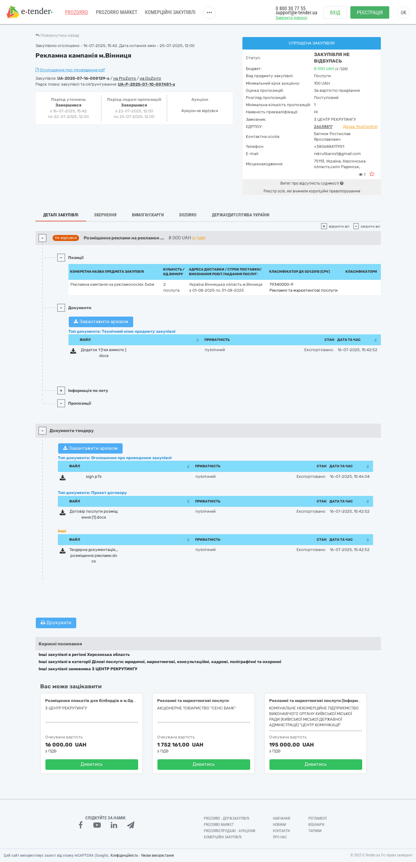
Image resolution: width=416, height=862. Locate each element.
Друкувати (56, 622)
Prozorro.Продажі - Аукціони (229, 831)
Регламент (317, 818)
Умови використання (157, 855)
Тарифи (314, 831)
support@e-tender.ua (296, 13)
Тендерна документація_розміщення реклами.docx (93, 555)
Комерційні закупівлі (170, 12)
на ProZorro (125, 78)
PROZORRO (76, 12)
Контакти (281, 831)
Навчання (281, 818)
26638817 (323, 126)
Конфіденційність (124, 855)
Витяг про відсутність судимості (311, 183)
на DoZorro (150, 78)
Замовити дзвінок (291, 17)
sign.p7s (94, 476)
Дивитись (92, 764)
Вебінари (316, 824)
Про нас (280, 837)
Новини (279, 824)
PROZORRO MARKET (116, 12)
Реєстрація (370, 13)
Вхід (335, 13)
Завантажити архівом (101, 321)
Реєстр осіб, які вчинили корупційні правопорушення (312, 191)
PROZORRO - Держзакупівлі (226, 818)
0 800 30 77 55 (291, 9)
